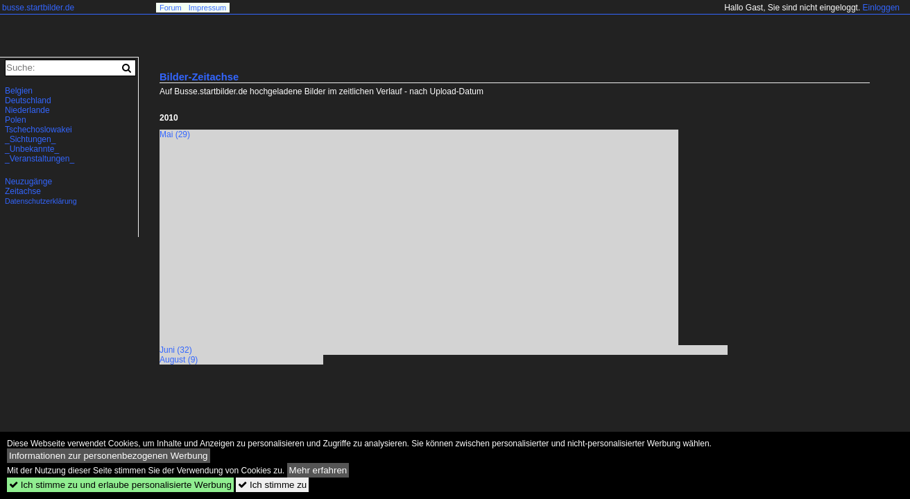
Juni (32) (176, 350)
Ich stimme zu (272, 485)
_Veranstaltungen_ (39, 159)
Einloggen (881, 7)
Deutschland (28, 100)
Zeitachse (23, 191)
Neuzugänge (28, 181)
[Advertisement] (276, 246)
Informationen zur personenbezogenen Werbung (108, 455)
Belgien (19, 91)
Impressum (207, 7)
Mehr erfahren (318, 470)
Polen (15, 120)
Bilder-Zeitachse (199, 76)
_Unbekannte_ (32, 149)
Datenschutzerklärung (41, 201)
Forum (171, 7)
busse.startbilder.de (38, 7)
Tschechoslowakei (38, 129)
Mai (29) (175, 134)
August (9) (179, 360)
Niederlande (27, 110)
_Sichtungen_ (30, 139)
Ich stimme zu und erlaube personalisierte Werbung (120, 485)
